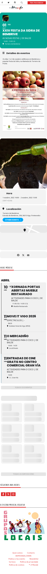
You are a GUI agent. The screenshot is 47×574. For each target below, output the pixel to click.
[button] (22, 2)
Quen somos (17, 553)
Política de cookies (16, 565)
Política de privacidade (29, 562)
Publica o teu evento (17, 559)
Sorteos (12, 562)
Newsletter (34, 559)
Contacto (31, 553)
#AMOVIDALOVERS (23, 556)
